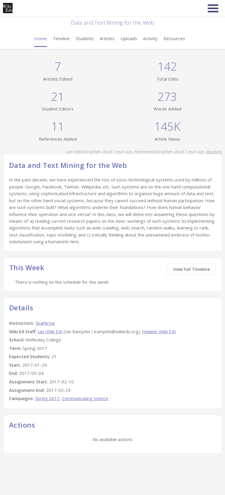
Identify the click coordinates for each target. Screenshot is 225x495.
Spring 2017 (47, 398)
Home (40, 38)
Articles (107, 38)
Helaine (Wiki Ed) (159, 331)
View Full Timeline (191, 269)
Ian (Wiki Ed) (50, 331)
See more (214, 151)
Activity (150, 38)
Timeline (61, 38)
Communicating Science (85, 398)
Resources (174, 38)
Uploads (128, 38)
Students (85, 38)
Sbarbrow (45, 323)
